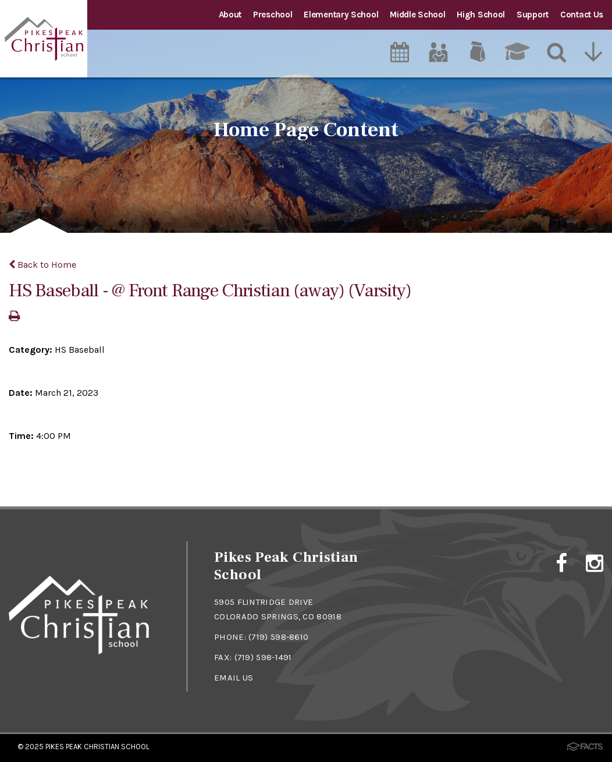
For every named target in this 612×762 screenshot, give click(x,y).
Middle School (417, 14)
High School (481, 14)
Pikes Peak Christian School (97, 746)
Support (533, 14)
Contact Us (581, 14)
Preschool (272, 14)
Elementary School (341, 14)
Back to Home (42, 264)
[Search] (557, 51)
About (230, 14)
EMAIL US (233, 677)
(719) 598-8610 (278, 637)
